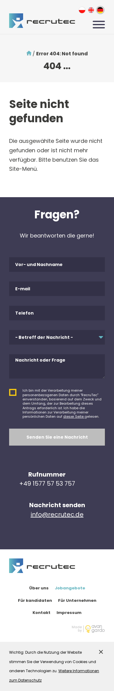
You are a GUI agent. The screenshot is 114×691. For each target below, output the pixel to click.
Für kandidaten (35, 600)
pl (81, 9)
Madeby (77, 628)
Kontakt (41, 612)
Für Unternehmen (77, 600)
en (91, 9)
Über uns (39, 588)
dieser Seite (74, 416)
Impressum (69, 612)
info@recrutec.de (57, 514)
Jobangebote (70, 588)
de (100, 9)
